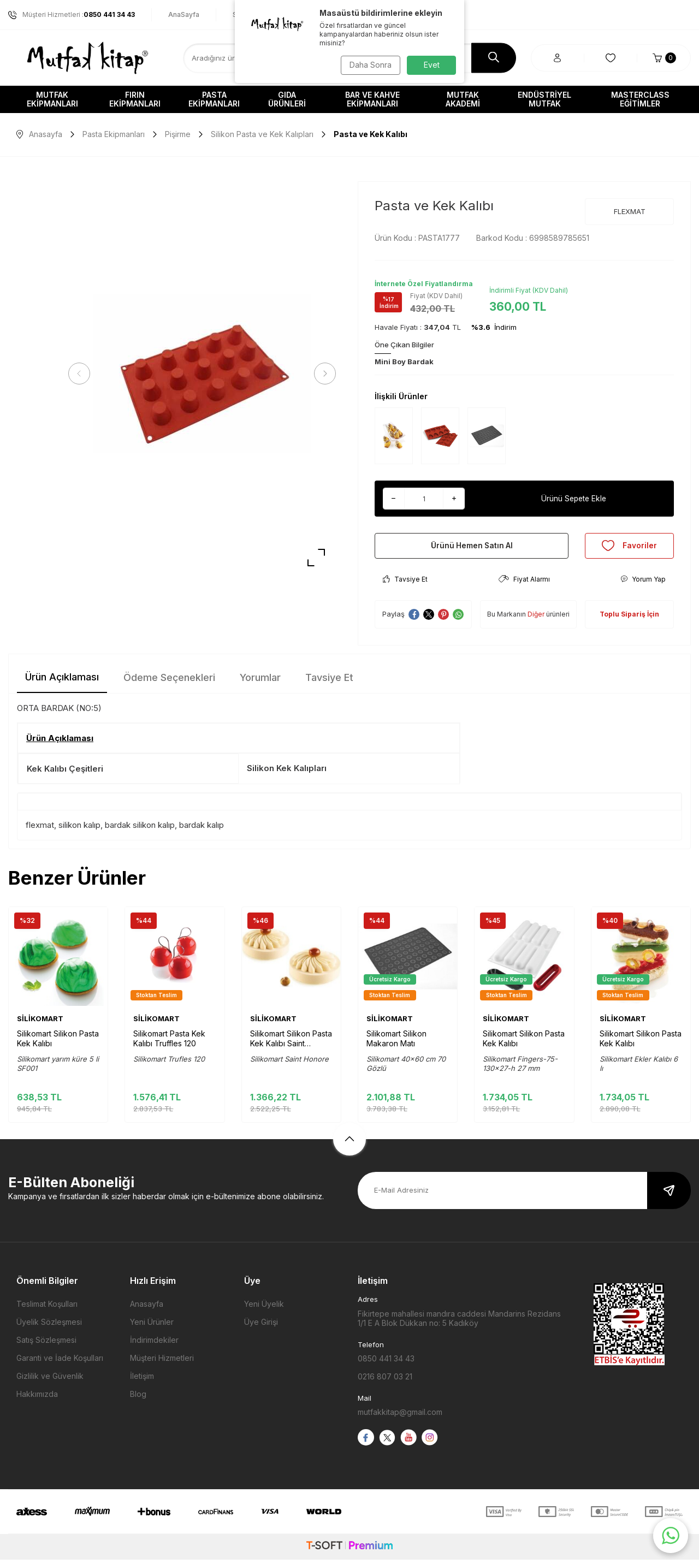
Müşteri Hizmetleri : (71, 14)
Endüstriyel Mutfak (544, 99)
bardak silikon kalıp (140, 830)
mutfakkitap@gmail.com (400, 1416)
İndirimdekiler (154, 1344)
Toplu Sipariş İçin (629, 618)
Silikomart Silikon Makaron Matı (396, 1042)
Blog (138, 1398)
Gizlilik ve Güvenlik (50, 1380)
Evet (432, 64)
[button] (82, 373)
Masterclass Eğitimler (640, 99)
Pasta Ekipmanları (214, 99)
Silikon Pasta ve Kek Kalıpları (262, 134)
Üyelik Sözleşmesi (49, 1326)
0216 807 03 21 (385, 1380)
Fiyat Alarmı (524, 583)
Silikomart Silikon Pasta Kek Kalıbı (58, 1042)
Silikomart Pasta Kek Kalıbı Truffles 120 (169, 1042)
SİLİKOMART (40, 1022)
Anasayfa (39, 134)
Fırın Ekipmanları (135, 99)
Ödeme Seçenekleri (169, 682)
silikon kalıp (79, 830)
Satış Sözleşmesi (46, 1344)
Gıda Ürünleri (287, 99)
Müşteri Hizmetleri (162, 1362)
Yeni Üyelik (264, 1308)
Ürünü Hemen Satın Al (472, 547)
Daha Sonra (369, 64)
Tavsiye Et (405, 583)
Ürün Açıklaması (62, 681)
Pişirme (178, 134)
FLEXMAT (629, 211)
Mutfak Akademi (463, 99)
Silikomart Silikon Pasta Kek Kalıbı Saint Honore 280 (291, 1043)
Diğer (536, 618)
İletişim (142, 1380)
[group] (202, 374)
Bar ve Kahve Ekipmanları (372, 99)
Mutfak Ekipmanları (52, 99)
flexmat (40, 830)
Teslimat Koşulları (47, 1308)
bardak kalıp (201, 830)
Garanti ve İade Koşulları (59, 1362)
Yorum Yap (643, 583)
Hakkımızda (37, 1398)
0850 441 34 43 (386, 1362)
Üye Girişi (261, 1326)
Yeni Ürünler (152, 1326)
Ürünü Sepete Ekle (573, 498)
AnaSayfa (183, 14)
